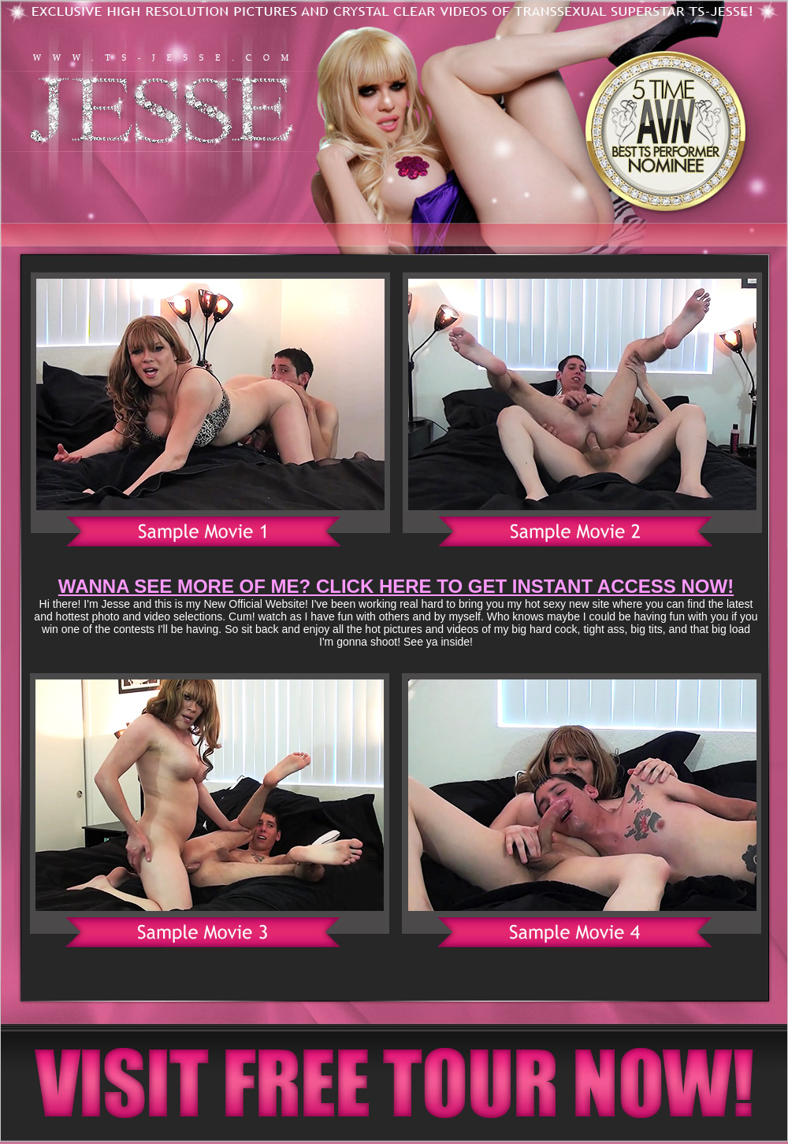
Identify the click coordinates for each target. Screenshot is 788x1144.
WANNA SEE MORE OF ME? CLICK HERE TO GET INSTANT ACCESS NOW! (396, 586)
